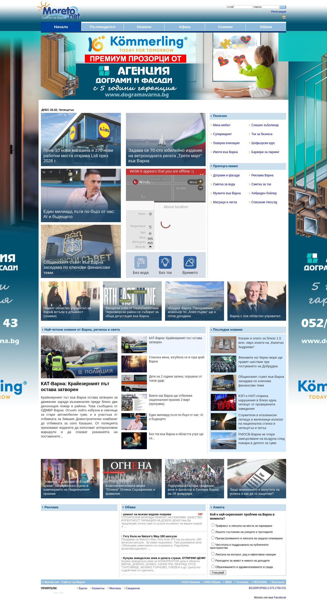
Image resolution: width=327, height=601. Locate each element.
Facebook (280, 597)
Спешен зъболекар (264, 125)
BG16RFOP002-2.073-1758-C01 (267, 588)
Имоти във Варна (224, 152)
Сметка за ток (260, 184)
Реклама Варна (261, 175)
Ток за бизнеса (260, 134)
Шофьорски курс (262, 143)
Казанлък (97, 588)
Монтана (114, 588)
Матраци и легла (224, 202)
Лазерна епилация (225, 143)
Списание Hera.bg (263, 202)
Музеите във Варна (226, 193)
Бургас (82, 588)
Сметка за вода (223, 184)
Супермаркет (221, 134)
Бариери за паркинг (264, 152)
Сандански (132, 588)
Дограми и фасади (225, 175)
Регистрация (278, 11)
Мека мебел (220, 125)
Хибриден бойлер (263, 193)
